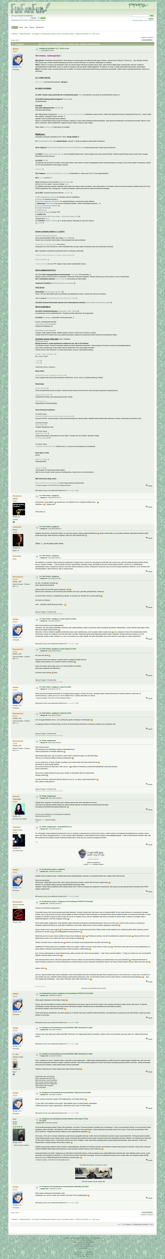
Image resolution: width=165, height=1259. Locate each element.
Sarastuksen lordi (41, 433)
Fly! (44, 160)
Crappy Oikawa (42, 208)
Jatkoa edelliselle (41, 259)
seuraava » (150, 37)
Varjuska (16, 827)
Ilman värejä (60, 279)
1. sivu (37, 361)
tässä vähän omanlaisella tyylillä (98, 302)
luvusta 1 (67, 193)
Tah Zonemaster (86, 1240)
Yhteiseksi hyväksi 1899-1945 (45, 446)
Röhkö (15, 49)
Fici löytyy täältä (40, 438)
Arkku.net (89, 1252)
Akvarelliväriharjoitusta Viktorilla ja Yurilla (61, 298)
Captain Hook (40, 468)
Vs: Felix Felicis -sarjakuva (49, 495)
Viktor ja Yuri (39, 82)
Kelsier (71, 33)
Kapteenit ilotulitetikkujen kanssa (57, 173)
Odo (14, 1119)
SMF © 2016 (76, 1238)
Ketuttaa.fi (87, 1254)
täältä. (66, 238)
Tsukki (40, 223)
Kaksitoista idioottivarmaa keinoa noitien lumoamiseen (53, 416)
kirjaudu (21, 15)
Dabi (80, 95)
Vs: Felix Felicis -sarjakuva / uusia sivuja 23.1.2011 (57, 619)
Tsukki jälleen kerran (45, 141)
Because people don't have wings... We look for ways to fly (56, 216)
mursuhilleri (65, 33)
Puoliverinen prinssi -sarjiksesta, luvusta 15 (50, 375)
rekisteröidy (29, 15)
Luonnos (38, 169)
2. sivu (37, 363)
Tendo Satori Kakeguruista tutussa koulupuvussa (65, 147)
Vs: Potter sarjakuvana (47, 740)
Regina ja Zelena (41, 459)
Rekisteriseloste (83, 1248)
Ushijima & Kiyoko (44, 212)
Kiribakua (47, 127)
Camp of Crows (64, 182)
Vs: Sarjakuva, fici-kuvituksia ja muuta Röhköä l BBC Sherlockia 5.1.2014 (66, 1028)
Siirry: (118, 1224)
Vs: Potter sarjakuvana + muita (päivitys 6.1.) (55, 827)
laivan (43, 820)
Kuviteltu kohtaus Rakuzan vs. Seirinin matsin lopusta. (53, 255)
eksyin (90, 864)
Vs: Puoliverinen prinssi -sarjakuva (52, 869)
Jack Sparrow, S (40, 401)
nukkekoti (17, 527)
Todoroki (66, 99)
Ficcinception (71, 490)
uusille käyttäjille (143, 20)
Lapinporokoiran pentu (43, 395)
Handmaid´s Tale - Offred (68, 311)
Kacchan (57, 108)
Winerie (16, 796)
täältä (66, 184)
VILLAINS (74, 274)
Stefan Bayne (40, 425)
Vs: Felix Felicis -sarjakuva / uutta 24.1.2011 (55, 687)
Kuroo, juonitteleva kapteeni (47, 206)
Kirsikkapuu (47, 317)
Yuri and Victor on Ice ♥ (52, 292)
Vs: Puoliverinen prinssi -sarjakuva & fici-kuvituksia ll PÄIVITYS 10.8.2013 (66, 901)
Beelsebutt (17, 902)
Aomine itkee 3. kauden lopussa (46, 244)
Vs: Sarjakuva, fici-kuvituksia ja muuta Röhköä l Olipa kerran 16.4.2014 (65, 1092)
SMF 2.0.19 (69, 1238)
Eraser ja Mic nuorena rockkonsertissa (71, 114)
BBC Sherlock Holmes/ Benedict (46, 483)
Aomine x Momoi (41, 264)
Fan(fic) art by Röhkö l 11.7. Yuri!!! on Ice (54, 48)
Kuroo (41, 178)
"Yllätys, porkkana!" (44, 354)
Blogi (36, 821)
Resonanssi (18, 577)
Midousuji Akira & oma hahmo (62, 283)
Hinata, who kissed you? (52, 154)
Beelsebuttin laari (40, 986)
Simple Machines (85, 1238)
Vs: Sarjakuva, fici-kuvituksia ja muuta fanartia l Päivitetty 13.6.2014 (64, 1186)
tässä (47, 219)
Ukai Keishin (50, 203)
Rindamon (17, 496)
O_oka (15, 1054)
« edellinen (143, 37)
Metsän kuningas (41, 388)
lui (42, 543)
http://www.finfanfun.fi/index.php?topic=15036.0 (49, 613)
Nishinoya (40, 210)
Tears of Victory (51, 221)
